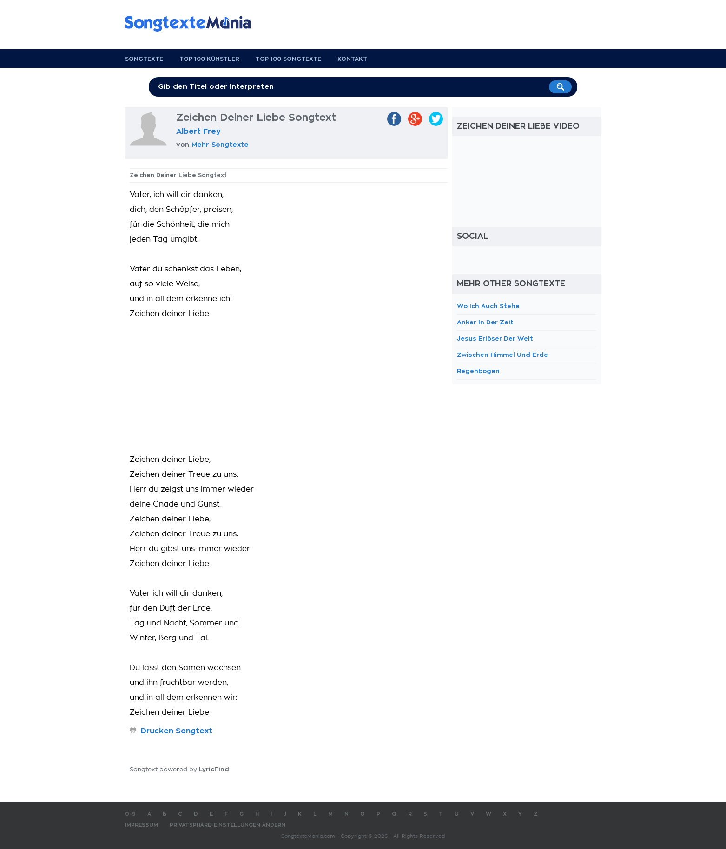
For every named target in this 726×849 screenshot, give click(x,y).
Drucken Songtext (176, 731)
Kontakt (352, 59)
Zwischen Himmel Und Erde (502, 355)
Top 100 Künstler (209, 59)
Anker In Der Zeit (485, 322)
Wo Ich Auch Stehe (488, 306)
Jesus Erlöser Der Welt (495, 339)
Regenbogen (478, 371)
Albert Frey (198, 131)
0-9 (130, 813)
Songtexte (144, 59)
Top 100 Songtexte (288, 59)
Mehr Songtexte (220, 144)
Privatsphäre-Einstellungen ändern (227, 825)
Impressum (141, 825)
